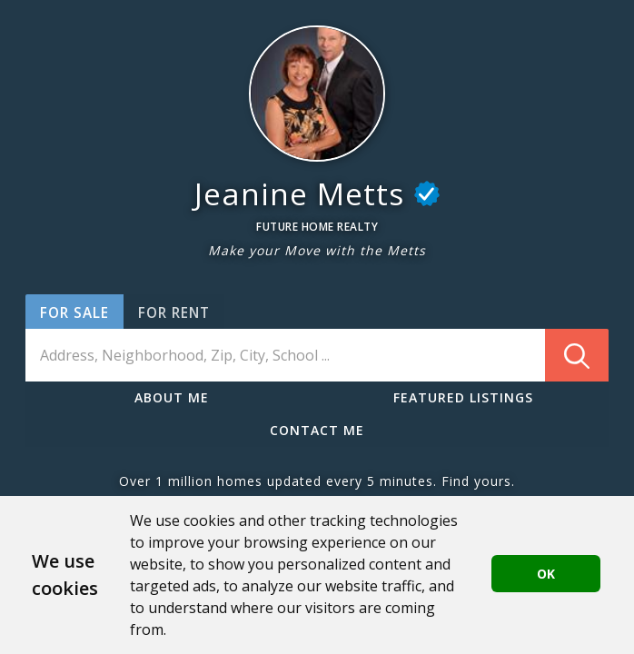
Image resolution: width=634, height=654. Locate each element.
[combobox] (317, 355)
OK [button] (546, 573)
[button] (317, 93)
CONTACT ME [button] (317, 430)
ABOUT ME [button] (171, 397)
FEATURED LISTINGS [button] (463, 397)
